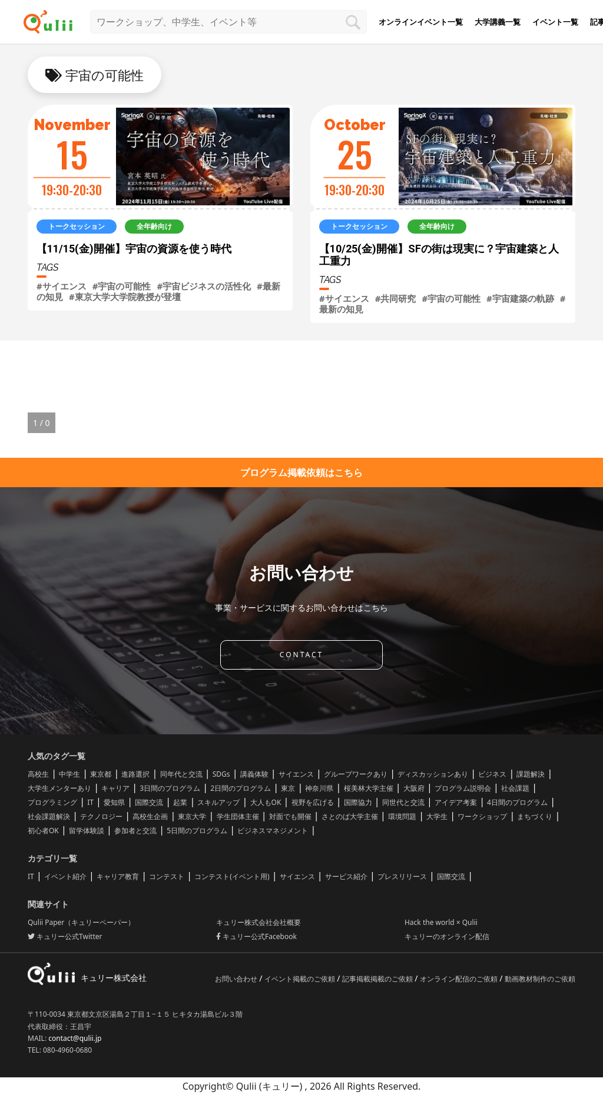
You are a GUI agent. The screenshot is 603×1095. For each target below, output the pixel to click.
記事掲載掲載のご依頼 (378, 979)
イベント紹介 (65, 876)
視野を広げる (312, 802)
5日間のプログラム (197, 831)
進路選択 (135, 774)
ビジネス (492, 774)
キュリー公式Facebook (256, 936)
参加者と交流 (135, 831)
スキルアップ (218, 802)
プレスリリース (402, 876)
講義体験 (254, 774)
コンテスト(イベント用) (231, 876)
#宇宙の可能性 (121, 286)
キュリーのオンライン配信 (447, 936)
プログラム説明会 (463, 788)
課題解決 (530, 774)
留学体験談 (86, 831)
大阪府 (414, 788)
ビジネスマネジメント (272, 831)
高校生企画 (150, 816)
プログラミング (52, 802)
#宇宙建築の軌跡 (520, 298)
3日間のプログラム (170, 788)
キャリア (115, 788)
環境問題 (402, 816)
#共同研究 (395, 298)
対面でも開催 (290, 816)
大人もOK (265, 802)
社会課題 (515, 788)
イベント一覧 (555, 21)
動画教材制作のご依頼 (540, 979)
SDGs (221, 774)
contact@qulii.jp (74, 1038)
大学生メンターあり (59, 788)
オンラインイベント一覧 (421, 21)
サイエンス (296, 774)
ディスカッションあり (432, 774)
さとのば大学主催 (350, 816)
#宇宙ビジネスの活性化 (204, 286)
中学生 (69, 774)
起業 (180, 802)
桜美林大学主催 (368, 788)
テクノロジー (101, 816)
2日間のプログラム (240, 788)
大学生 (437, 816)
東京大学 (192, 816)
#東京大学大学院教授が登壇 (125, 296)
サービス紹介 (346, 876)
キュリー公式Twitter (65, 936)
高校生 (38, 774)
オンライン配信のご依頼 (459, 979)
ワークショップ (482, 816)
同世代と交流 (403, 802)
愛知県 (114, 802)
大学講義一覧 (498, 21)
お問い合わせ (237, 979)
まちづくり (534, 816)
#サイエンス (62, 286)
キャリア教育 (118, 876)
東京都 (100, 774)
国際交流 (149, 802)
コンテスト (166, 876)
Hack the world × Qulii (441, 922)
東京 (288, 788)
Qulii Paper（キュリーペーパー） (81, 922)
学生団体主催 (238, 816)
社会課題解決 (49, 816)
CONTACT (301, 655)
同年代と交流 (181, 774)
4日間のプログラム (517, 802)
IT (90, 802)
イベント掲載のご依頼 (300, 979)
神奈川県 (319, 788)
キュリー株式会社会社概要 (258, 922)
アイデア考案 (456, 802)
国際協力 (358, 802)
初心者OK (43, 831)
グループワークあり (355, 774)
